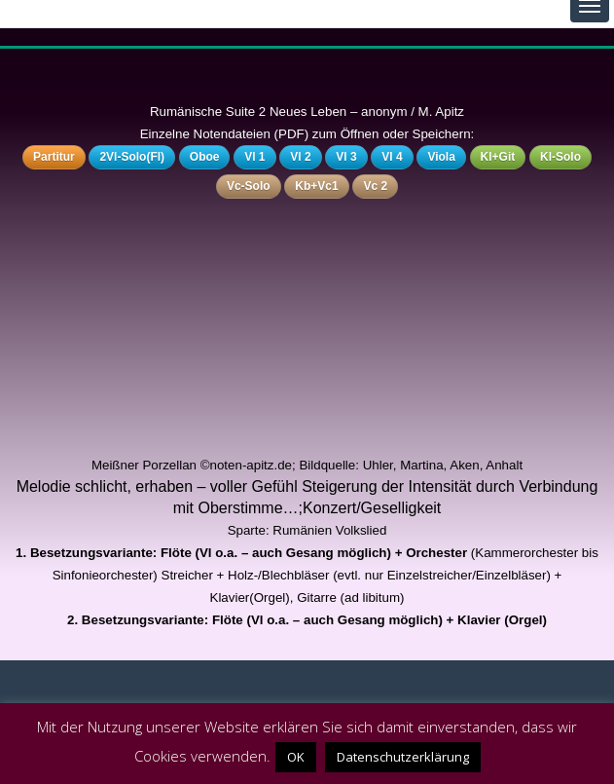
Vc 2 (375, 186)
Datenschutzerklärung (403, 756)
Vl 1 (254, 157)
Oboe (205, 157)
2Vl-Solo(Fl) (131, 157)
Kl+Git (498, 157)
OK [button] (296, 756)
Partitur (54, 157)
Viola (440, 157)
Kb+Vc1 (316, 186)
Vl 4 (391, 157)
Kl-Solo (560, 157)
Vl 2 (300, 157)
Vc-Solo (249, 186)
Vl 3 (346, 157)
